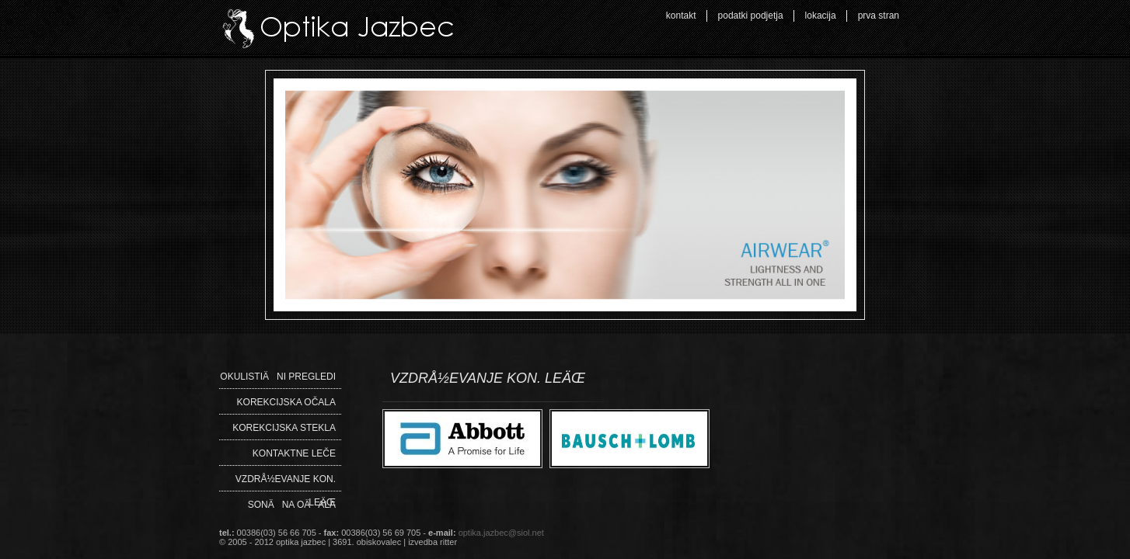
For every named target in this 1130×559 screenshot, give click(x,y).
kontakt (681, 15)
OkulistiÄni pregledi (278, 376)
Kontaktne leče (294, 453)
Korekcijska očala (286, 402)
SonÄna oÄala (292, 504)
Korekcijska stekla (284, 427)
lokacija (820, 15)
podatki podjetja (750, 15)
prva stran (878, 15)
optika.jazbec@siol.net (501, 532)
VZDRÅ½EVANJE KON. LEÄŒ (285, 482)
